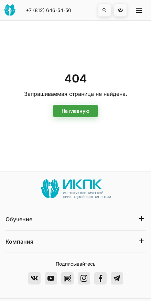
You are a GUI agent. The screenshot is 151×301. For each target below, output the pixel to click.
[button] (104, 10)
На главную (75, 111)
